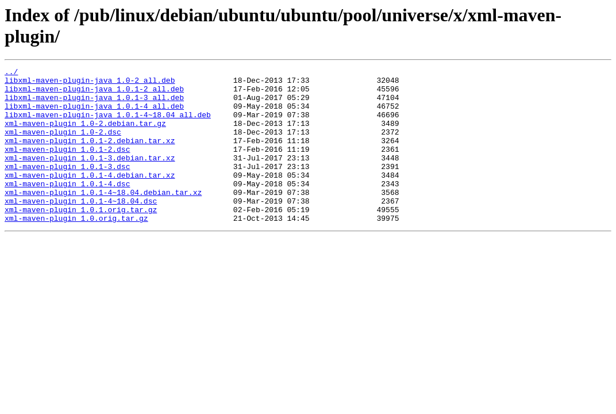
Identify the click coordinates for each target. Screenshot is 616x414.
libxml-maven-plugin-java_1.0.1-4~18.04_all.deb (108, 125)
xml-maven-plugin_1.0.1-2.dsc (67, 166)
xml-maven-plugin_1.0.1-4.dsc (67, 207)
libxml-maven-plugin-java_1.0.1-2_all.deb (94, 94)
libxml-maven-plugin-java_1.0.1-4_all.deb (94, 114)
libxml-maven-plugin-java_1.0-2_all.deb (90, 83)
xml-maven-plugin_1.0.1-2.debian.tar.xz (90, 156)
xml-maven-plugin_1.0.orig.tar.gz (76, 249)
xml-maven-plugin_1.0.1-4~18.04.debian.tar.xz (103, 218)
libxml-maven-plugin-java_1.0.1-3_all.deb (94, 104)
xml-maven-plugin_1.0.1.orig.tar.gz (81, 238)
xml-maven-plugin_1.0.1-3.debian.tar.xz (90, 176)
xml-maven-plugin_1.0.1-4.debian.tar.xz (90, 197)
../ (11, 73)
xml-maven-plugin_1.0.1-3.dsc (67, 187)
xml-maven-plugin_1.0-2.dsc (63, 145)
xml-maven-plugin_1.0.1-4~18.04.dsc (81, 228)
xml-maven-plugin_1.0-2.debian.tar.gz (85, 135)
